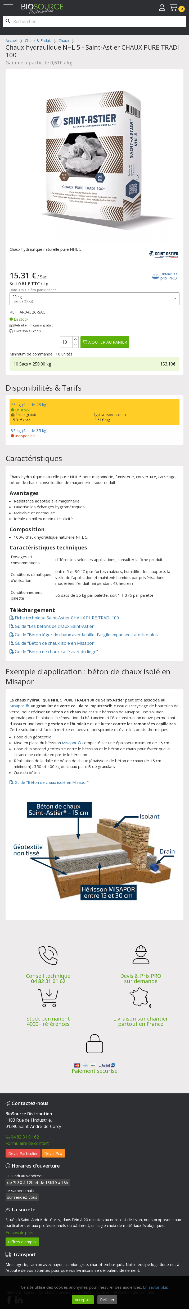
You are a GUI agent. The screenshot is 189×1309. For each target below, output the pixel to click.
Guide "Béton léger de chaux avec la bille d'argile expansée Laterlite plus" (84, 635)
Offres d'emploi (22, 1241)
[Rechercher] (94, 21)
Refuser (107, 1299)
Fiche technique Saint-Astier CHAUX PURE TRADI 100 (64, 618)
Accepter (83, 1299)
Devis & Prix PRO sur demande (140, 978)
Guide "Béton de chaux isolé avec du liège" (54, 651)
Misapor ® (19, 705)
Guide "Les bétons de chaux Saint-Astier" (52, 626)
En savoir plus (19, 1233)
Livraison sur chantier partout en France (140, 1021)
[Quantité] (66, 342)
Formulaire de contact (27, 1143)
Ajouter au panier (105, 342)
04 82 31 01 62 (48, 981)
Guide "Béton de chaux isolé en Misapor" (52, 643)
